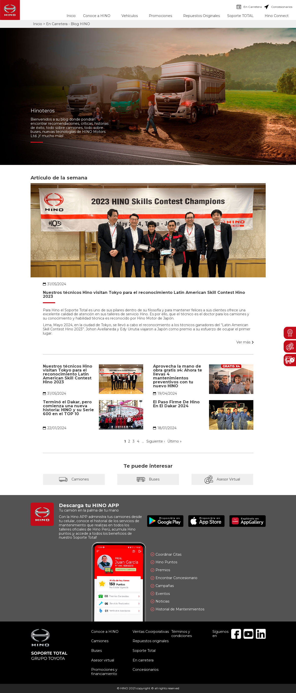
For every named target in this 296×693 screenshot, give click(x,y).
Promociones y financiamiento (104, 671)
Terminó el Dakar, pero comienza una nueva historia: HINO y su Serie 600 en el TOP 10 (68, 408)
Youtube (248, 634)
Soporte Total (144, 650)
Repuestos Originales (201, 16)
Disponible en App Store (206, 521)
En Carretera (249, 7)
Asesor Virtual (222, 479)
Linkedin (261, 634)
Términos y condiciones (181, 633)
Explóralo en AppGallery (247, 521)
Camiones (74, 479)
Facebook (236, 634)
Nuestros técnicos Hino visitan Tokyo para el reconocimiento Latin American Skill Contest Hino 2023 (144, 295)
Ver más (243, 342)
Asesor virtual (102, 660)
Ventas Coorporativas (151, 631)
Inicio (71, 16)
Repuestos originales (151, 641)
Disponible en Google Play (165, 521)
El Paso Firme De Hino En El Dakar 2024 (176, 404)
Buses (148, 479)
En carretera (143, 660)
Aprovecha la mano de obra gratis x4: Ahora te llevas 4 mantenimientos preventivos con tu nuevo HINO (177, 376)
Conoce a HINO (105, 631)
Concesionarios (278, 7)
